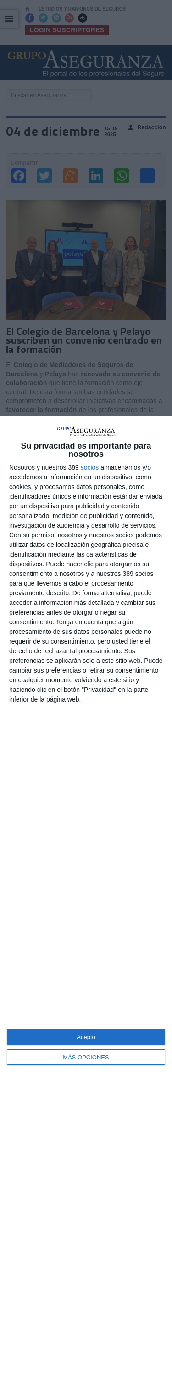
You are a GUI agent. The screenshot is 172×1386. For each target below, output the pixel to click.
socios (90, 467)
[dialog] (86, 901)
